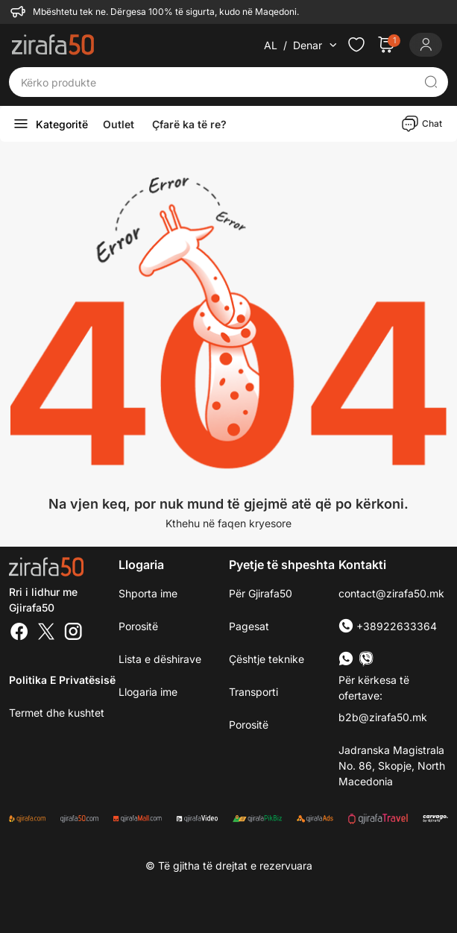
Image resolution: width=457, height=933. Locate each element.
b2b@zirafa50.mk (382, 717)
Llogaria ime (148, 691)
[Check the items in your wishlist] (356, 44)
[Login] (425, 45)
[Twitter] (46, 633)
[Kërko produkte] (217, 82)
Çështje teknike (266, 659)
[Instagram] (73, 633)
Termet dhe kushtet (56, 712)
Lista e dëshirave (160, 659)
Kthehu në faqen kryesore (228, 523)
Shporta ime (148, 593)
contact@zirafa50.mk (391, 593)
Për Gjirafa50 (260, 593)
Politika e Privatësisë (62, 679)
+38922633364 (387, 626)
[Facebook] (19, 633)
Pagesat (249, 626)
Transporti (253, 691)
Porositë (248, 724)
